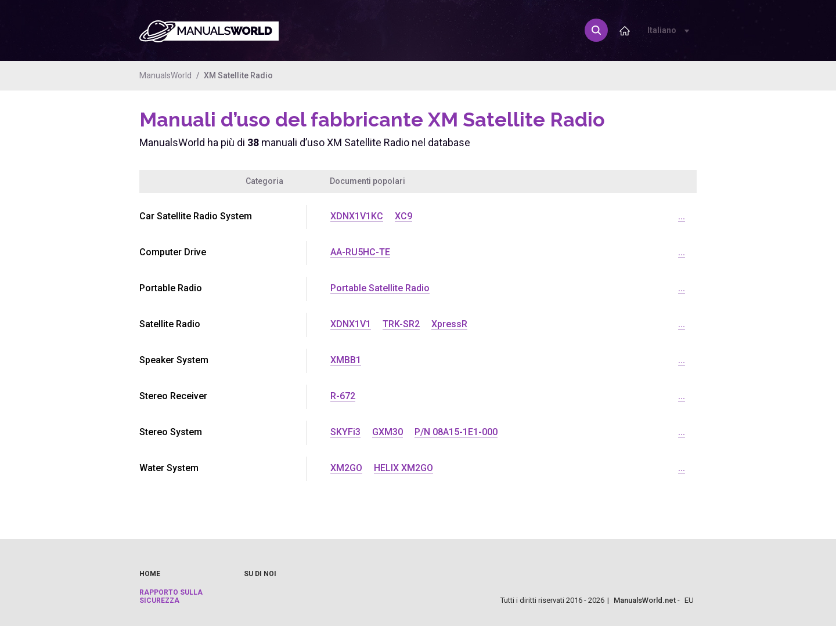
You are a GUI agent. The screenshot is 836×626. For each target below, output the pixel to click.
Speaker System (173, 360)
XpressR (449, 324)
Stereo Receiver (173, 395)
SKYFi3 (345, 431)
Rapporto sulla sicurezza (171, 596)
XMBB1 (345, 360)
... (681, 216)
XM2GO (346, 467)
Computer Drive (172, 252)
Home (149, 574)
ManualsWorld (165, 75)
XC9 (403, 216)
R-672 (342, 395)
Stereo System (170, 431)
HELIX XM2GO (403, 467)
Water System (169, 467)
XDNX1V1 (350, 324)
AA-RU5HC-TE (360, 252)
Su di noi (260, 574)
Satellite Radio (169, 324)
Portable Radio (170, 288)
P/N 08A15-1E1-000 (456, 431)
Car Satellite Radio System (195, 216)
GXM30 (387, 431)
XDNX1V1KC (356, 216)
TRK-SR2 (401, 324)
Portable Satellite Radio (380, 288)
